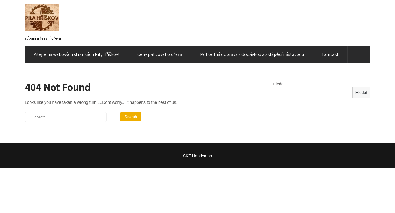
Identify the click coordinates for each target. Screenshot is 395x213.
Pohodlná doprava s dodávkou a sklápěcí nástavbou (252, 54)
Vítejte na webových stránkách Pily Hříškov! (76, 54)
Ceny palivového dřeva (159, 54)
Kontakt (330, 54)
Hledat (279, 84)
